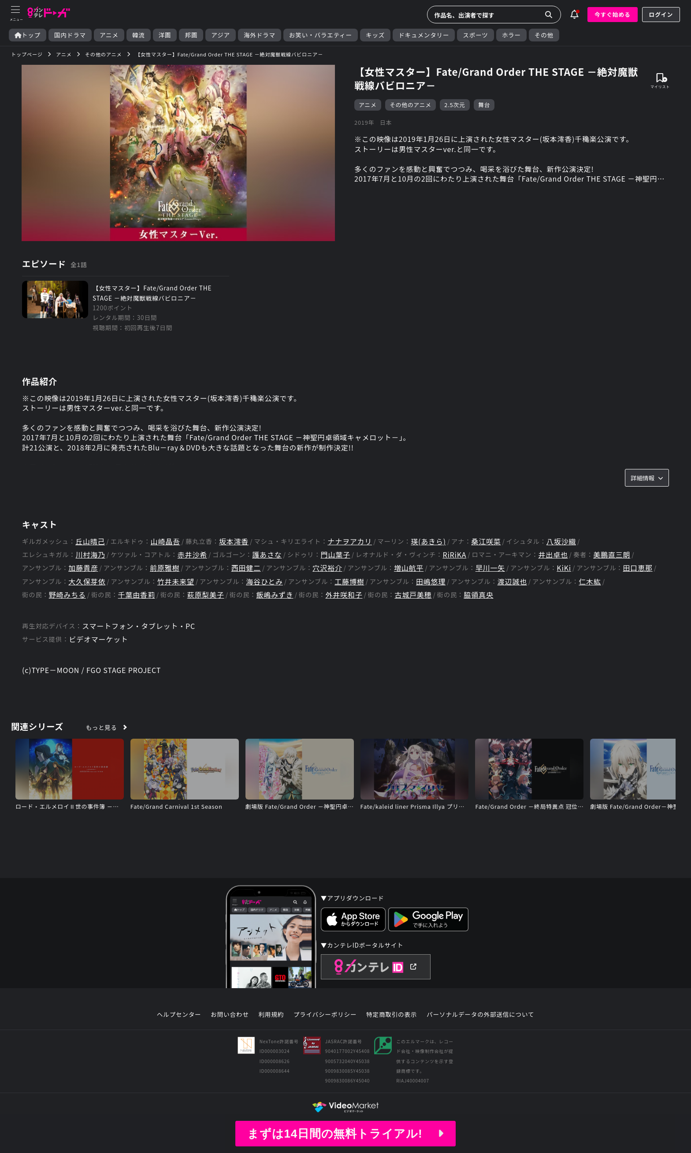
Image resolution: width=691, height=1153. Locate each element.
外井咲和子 (343, 595)
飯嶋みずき (274, 595)
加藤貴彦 (83, 568)
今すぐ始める (612, 14)
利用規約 (271, 1015)
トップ (28, 35)
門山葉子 (335, 555)
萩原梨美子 (205, 595)
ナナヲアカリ (349, 541)
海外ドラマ (259, 35)
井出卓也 (553, 555)
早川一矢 (490, 568)
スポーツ (475, 35)
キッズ (375, 35)
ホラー (511, 35)
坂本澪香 (234, 541)
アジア (220, 35)
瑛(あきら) (428, 541)
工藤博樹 (349, 581)
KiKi (564, 568)
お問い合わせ (230, 1015)
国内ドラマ (70, 35)
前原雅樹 (164, 568)
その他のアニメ (410, 104)
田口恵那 (638, 568)
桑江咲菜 (486, 541)
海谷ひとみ (264, 581)
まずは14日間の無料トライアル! (345, 1133)
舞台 (484, 104)
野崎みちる (67, 595)
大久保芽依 (86, 581)
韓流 (138, 35)
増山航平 (409, 568)
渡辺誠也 (512, 581)
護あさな (267, 555)
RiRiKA (454, 555)
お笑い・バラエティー (320, 35)
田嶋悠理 (431, 581)
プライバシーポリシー (325, 1015)
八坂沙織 (561, 541)
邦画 (191, 35)
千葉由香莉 (136, 595)
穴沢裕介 (327, 568)
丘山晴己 (90, 541)
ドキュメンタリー (423, 35)
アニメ (109, 35)
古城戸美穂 (412, 595)
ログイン (661, 14)
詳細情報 (647, 477)
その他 (544, 35)
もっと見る (101, 727)
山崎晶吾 (165, 541)
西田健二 (246, 568)
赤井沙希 (192, 555)
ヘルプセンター (179, 1015)
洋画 (165, 35)
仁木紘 (590, 581)
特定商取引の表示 (391, 1015)
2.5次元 (454, 104)
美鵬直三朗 (611, 555)
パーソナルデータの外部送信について (480, 1015)
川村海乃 (90, 555)
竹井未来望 (175, 581)
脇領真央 (478, 595)
